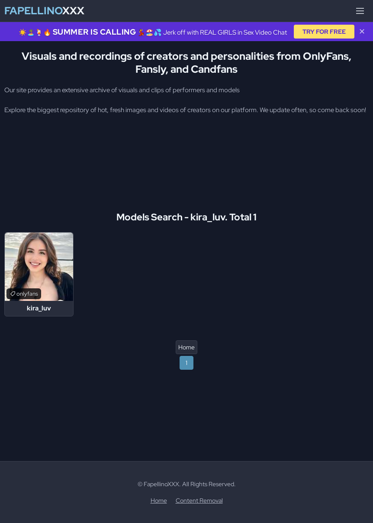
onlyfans (27, 293)
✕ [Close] (362, 31)
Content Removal (199, 500)
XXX (44, 10)
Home (186, 347)
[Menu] (360, 10)
